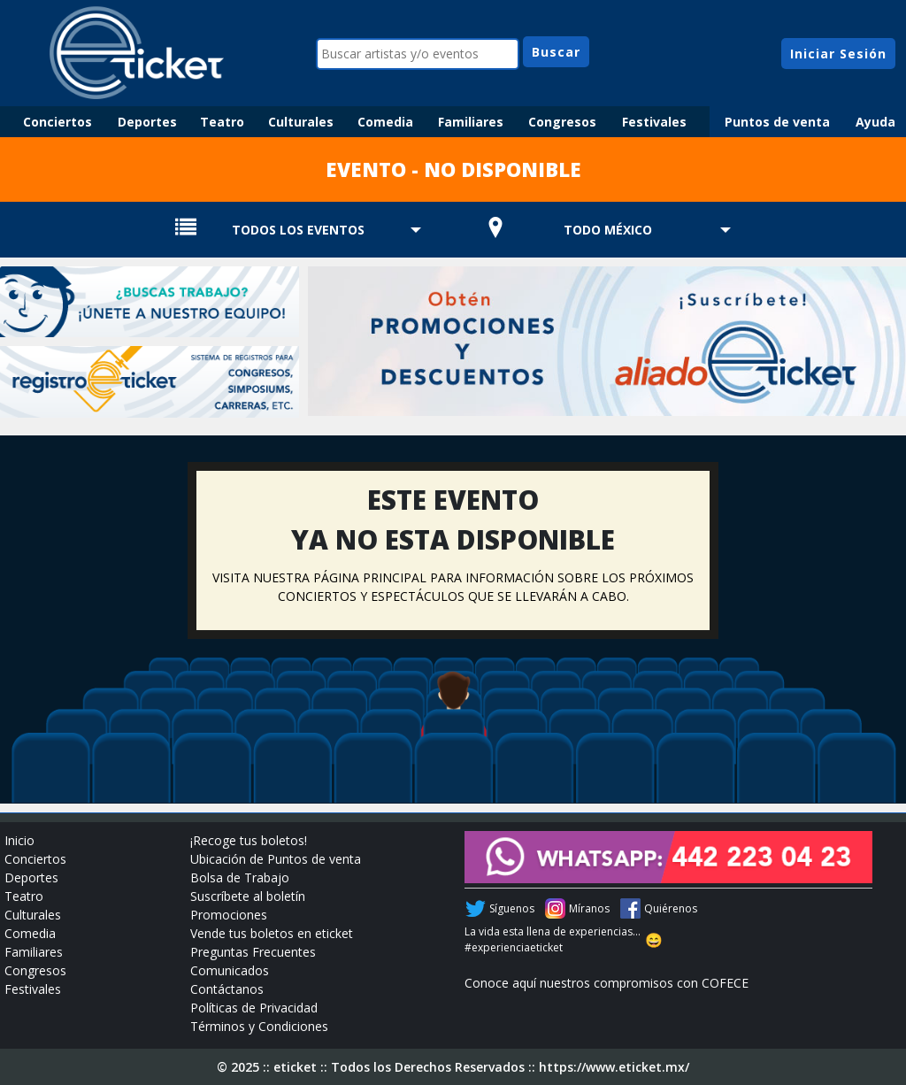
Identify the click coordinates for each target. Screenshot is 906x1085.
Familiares (470, 121)
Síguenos (511, 908)
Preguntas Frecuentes (253, 951)
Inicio (19, 840)
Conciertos (57, 121)
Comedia (385, 121)
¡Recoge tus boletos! (248, 840)
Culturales (301, 121)
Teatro (222, 121)
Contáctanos (227, 989)
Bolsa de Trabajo (239, 877)
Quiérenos (670, 908)
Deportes (147, 121)
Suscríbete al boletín (247, 896)
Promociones (228, 914)
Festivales (654, 121)
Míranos (589, 908)
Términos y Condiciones (259, 1026)
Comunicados (229, 970)
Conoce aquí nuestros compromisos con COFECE (607, 982)
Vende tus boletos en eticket (271, 933)
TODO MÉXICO (608, 229)
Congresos (562, 121)
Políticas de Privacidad (254, 1007)
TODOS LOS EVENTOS (298, 229)
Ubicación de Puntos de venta (275, 858)
